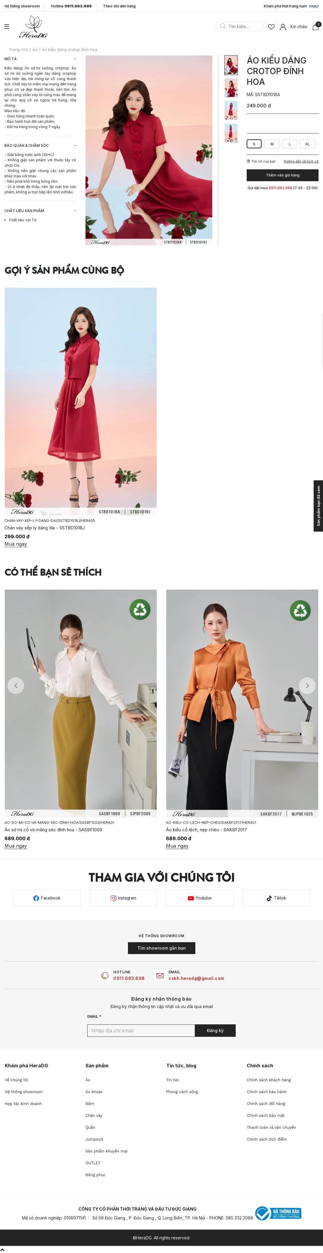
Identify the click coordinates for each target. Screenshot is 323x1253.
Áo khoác (94, 1092)
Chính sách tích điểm (267, 1139)
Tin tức (172, 1080)
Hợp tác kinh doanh (23, 1103)
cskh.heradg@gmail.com (196, 978)
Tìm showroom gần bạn (161, 948)
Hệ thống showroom (22, 6)
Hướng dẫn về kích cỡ (301, 161)
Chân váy (94, 1115)
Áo (88, 1080)
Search (222, 26)
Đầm (90, 1103)
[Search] (241, 26)
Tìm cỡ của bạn (261, 161)
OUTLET (93, 1163)
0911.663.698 (129, 978)
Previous (15, 685)
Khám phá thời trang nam (291, 6)
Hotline (71, 6)
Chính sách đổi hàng (266, 1103)
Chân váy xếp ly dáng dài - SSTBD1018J (44, 528)
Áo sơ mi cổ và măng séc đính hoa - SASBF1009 (53, 829)
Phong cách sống (182, 1092)
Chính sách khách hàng (269, 1080)
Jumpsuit (94, 1139)
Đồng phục (96, 1175)
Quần (90, 1127)
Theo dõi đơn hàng (119, 6)
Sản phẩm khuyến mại (107, 1151)
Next (307, 685)
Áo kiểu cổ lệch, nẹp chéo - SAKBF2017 (206, 829)
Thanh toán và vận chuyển (271, 1127)
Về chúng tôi (16, 1080)
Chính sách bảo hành (266, 1092)
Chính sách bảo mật (266, 1115)
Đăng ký (215, 1030)
